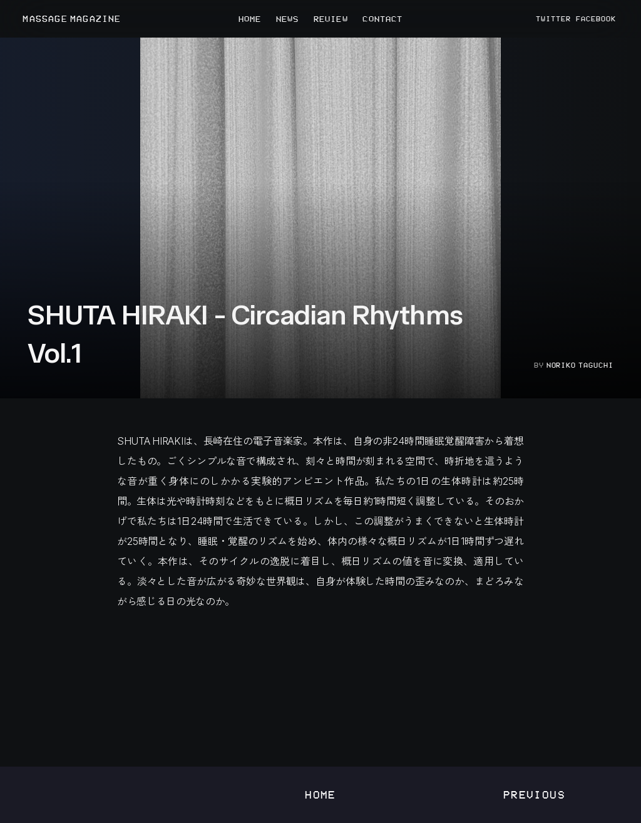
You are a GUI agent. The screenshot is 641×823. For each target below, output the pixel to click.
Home (320, 794)
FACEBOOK (596, 18)
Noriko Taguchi (579, 365)
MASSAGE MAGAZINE (72, 19)
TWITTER (553, 18)
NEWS (287, 19)
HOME (249, 19)
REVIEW (331, 19)
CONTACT (382, 19)
